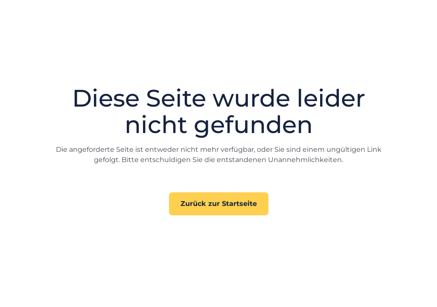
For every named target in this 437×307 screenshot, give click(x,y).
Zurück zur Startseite (219, 204)
